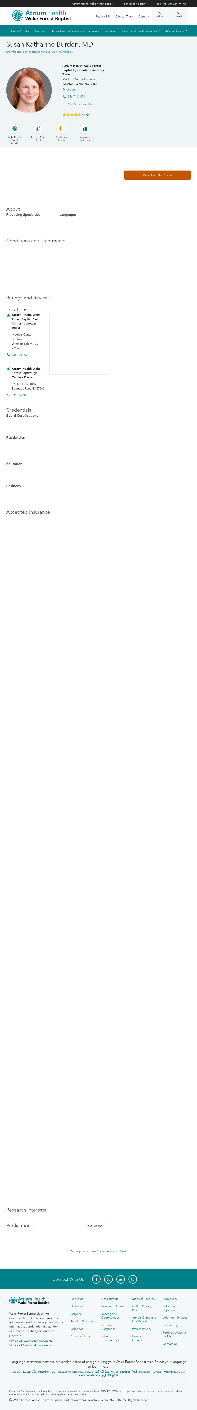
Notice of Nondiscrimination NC (31, 1341)
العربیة (26, 1371)
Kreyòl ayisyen (85, 1371)
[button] (157, 175)
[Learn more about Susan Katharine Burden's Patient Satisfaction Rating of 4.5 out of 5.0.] (71, 114)
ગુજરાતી (71, 1371)
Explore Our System (169, 3)
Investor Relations (113, 1306)
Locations (110, 31)
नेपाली (134, 1371)
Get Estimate (110, 1299)
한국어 (114, 1371)
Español (16, 1371)
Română (156, 1371)
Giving (160, 15)
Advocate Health (82, 1336)
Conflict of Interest (139, 1338)
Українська (93, 1375)
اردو (104, 1375)
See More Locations (81, 104)
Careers (144, 16)
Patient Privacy (141, 1329)
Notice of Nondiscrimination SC (30, 1345)
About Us (77, 1299)
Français (61, 1371)
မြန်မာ (35, 1371)
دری (53, 1371)
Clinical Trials (124, 16)
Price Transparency (110, 1338)
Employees (170, 1299)
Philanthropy (171, 1325)
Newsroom (78, 1306)
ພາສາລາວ (125, 1371)
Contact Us (170, 1344)
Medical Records (143, 1299)
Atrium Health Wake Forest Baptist (92, 3)
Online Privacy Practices (141, 1308)
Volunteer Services (175, 1317)
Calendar (77, 1329)
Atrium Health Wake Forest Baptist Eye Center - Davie (26, 373)
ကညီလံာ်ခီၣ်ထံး (102, 1371)
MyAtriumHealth (174, 31)
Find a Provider (20, 31)
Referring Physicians (169, 1308)
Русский (168, 1371)
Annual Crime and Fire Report (144, 1319)
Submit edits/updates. (112, 1251)
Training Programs (83, 1321)
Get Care (40, 31)
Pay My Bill (102, 16)
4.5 (83, 114)
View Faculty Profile (157, 175)
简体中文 (44, 1371)
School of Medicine (135, 3)
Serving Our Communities (110, 1315)
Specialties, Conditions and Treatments (75, 31)
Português (144, 1371)
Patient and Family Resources (139, 31)
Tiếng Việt (113, 1375)
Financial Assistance (108, 1326)
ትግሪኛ (82, 1375)
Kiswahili (179, 1371)
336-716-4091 (76, 96)
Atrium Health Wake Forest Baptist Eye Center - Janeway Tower (83, 70)
